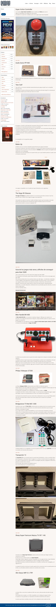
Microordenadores (5, 112)
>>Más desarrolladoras (6, 94)
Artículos (31, 3)
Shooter (3, 60)
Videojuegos (3, 120)
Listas (26, 3)
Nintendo (4, 85)
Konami (3, 79)
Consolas (3, 107)
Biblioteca (46, 3)
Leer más (17, 60)
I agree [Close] (48, 605)
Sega (3, 77)
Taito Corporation (5, 89)
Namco (3, 87)
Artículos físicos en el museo (7, 102)
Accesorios (3, 99)
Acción (3, 54)
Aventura (3, 66)
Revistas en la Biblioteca (6, 117)
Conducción (4, 62)
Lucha (3, 68)
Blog (50, 3)
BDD (41, 3)
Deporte (3, 56)
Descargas (36, 3)
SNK (2, 83)
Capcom (3, 81)
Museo (53, 3)
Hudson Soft (4, 91)
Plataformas (4, 58)
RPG (2, 64)
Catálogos (3, 105)
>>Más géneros (4, 71)
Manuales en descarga (5, 109)
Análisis (2, 101)
